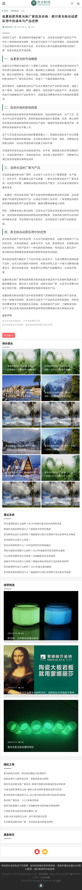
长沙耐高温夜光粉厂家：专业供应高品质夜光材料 (28, 821)
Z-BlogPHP (37, 880)
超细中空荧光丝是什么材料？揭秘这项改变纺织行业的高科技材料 (36, 561)
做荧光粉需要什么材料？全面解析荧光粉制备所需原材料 (32, 805)
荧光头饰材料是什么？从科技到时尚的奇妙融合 (27, 545)
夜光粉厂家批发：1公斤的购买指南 (21, 800)
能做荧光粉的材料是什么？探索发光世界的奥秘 (27, 528)
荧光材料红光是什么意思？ (17, 539)
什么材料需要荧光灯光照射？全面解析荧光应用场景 (29, 555)
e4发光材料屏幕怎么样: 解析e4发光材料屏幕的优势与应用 (33, 789)
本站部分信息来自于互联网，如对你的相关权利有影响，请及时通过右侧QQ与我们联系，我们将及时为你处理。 (41, 867)
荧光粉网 (41, 3)
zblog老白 (56, 880)
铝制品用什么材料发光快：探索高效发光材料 (26, 778)
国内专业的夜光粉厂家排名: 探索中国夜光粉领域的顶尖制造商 (34, 784)
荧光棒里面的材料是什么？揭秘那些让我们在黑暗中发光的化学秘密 (37, 572)
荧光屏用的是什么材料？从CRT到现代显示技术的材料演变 (33, 523)
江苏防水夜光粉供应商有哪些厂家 (20, 810)
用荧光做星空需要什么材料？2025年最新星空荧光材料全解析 (34, 550)
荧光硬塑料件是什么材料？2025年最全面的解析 (27, 566)
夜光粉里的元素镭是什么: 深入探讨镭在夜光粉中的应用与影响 (34, 794)
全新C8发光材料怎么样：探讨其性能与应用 (25, 816)
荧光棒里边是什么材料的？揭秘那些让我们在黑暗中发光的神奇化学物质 (39, 534)
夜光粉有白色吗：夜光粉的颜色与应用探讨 (25, 773)
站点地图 (46, 877)
